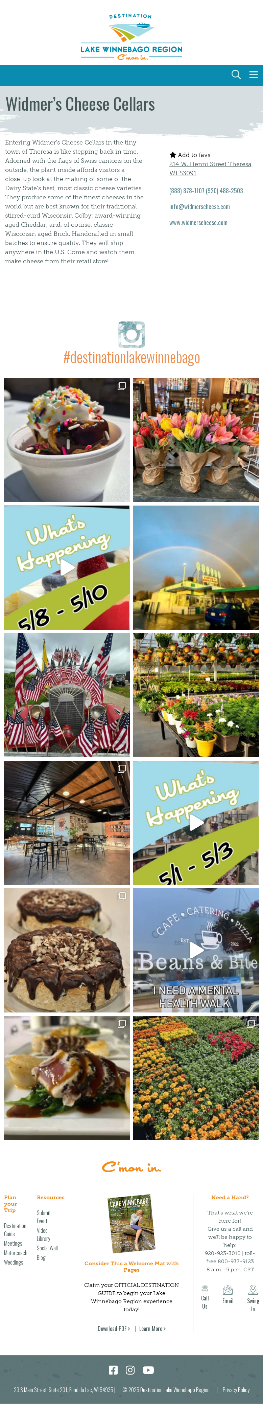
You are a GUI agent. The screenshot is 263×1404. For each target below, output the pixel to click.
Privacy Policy (236, 1390)
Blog (41, 1257)
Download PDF (112, 1328)
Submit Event (44, 1217)
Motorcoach (15, 1253)
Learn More (150, 1328)
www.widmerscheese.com (198, 222)
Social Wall (47, 1248)
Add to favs (189, 155)
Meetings (13, 1243)
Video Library (43, 1234)
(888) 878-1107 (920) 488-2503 (206, 190)
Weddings (13, 1262)
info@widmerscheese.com (199, 206)
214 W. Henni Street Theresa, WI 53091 (211, 168)
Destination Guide (15, 1230)
